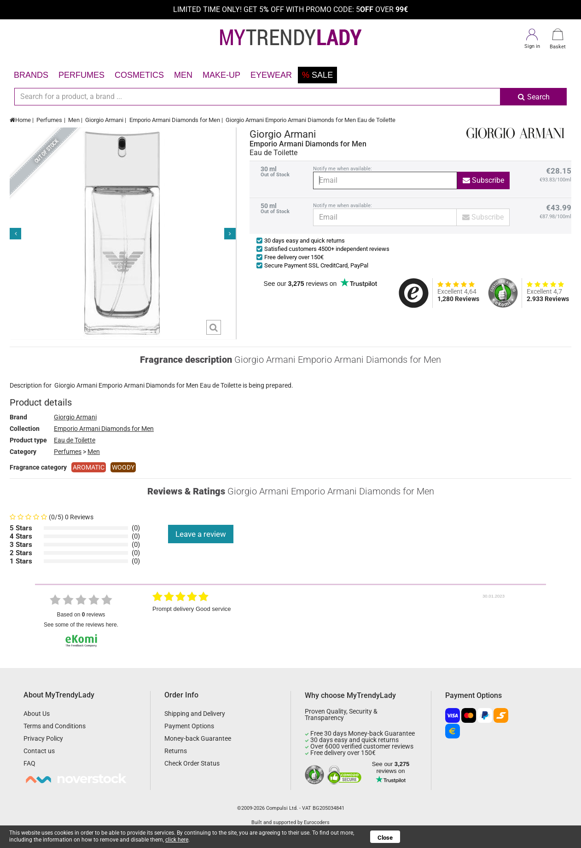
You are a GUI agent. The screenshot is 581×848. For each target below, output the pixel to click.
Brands (31, 75)
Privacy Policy (43, 738)
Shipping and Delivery (194, 713)
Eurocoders (317, 822)
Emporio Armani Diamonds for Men (174, 119)
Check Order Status (192, 763)
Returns (175, 751)
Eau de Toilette (74, 440)
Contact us (39, 751)
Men (183, 75)
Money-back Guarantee (197, 738)
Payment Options (189, 726)
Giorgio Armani (104, 119)
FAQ (29, 763)
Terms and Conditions (54, 726)
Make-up (221, 75)
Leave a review (200, 534)
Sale (317, 75)
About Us (36, 713)
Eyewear (271, 75)
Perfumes (81, 75)
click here (176, 839)
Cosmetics (139, 75)
